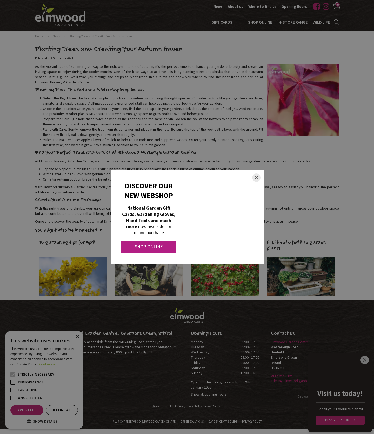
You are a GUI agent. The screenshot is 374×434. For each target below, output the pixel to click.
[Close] (256, 177)
